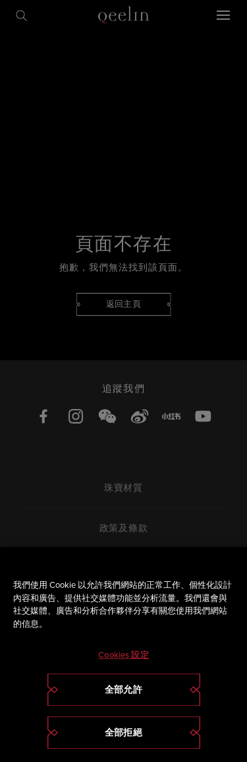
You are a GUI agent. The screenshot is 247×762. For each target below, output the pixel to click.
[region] (123, 654)
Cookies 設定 (123, 655)
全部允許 (123, 690)
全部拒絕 (123, 733)
